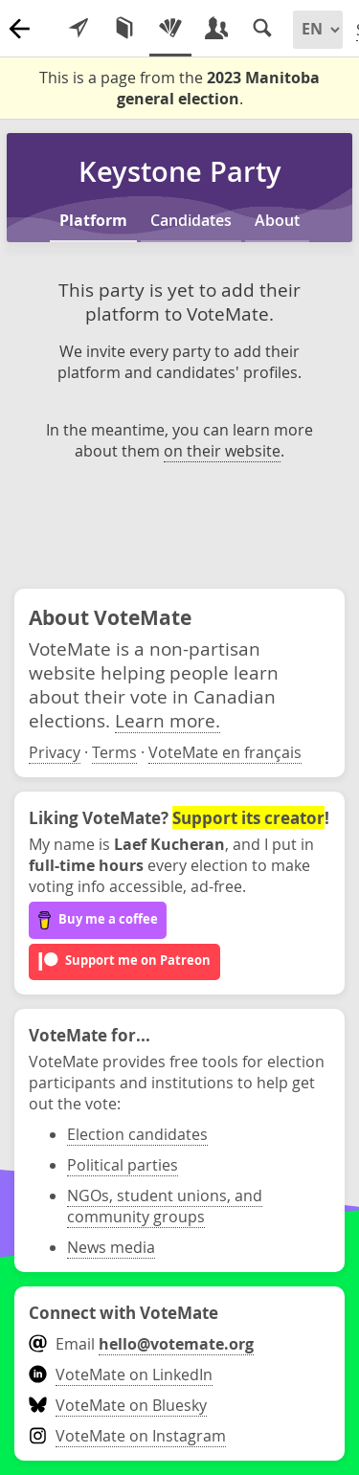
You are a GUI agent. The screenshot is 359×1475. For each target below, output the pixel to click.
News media (111, 1247)
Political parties (122, 1164)
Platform (93, 220)
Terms (114, 752)
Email (141, 1343)
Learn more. (167, 720)
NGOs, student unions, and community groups (164, 1206)
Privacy (54, 752)
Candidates (191, 220)
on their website (222, 450)
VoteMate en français (225, 752)
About (277, 220)
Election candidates (137, 1134)
